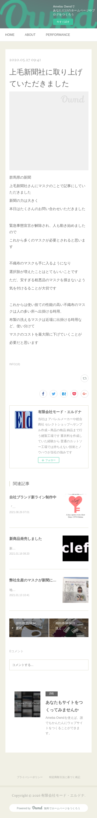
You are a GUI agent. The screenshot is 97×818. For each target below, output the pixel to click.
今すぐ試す (63, 21)
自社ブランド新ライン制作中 (32, 497)
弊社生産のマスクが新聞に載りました (40, 581)
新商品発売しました (25, 539)
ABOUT (30, 35)
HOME (9, 35)
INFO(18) (14, 364)
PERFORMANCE (58, 35)
